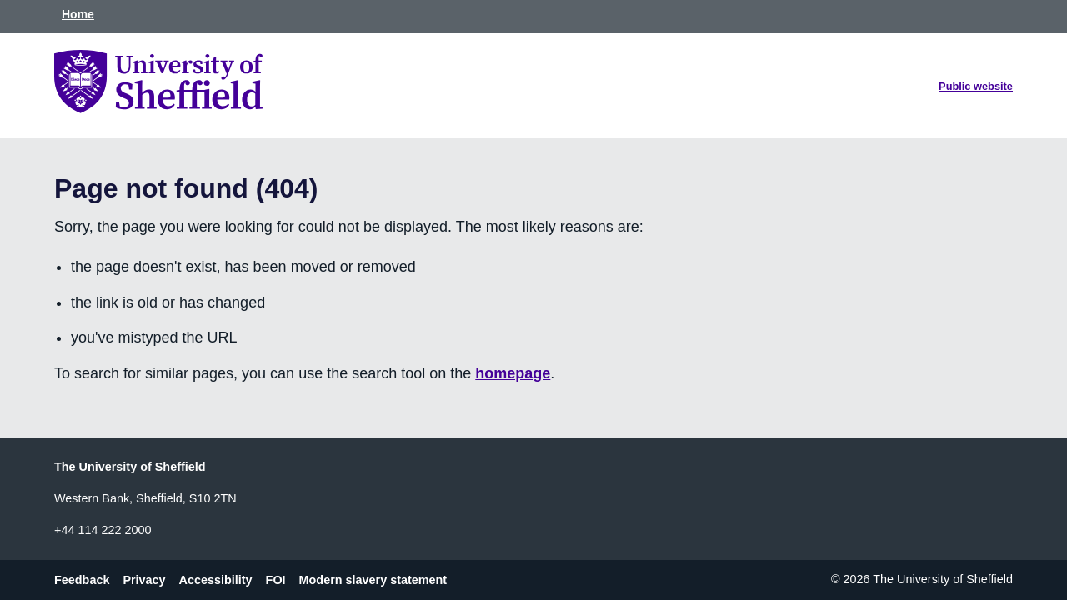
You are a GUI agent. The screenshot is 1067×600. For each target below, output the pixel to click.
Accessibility (216, 579)
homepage (512, 373)
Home (78, 14)
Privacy (144, 579)
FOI (276, 579)
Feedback (81, 579)
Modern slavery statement (373, 579)
